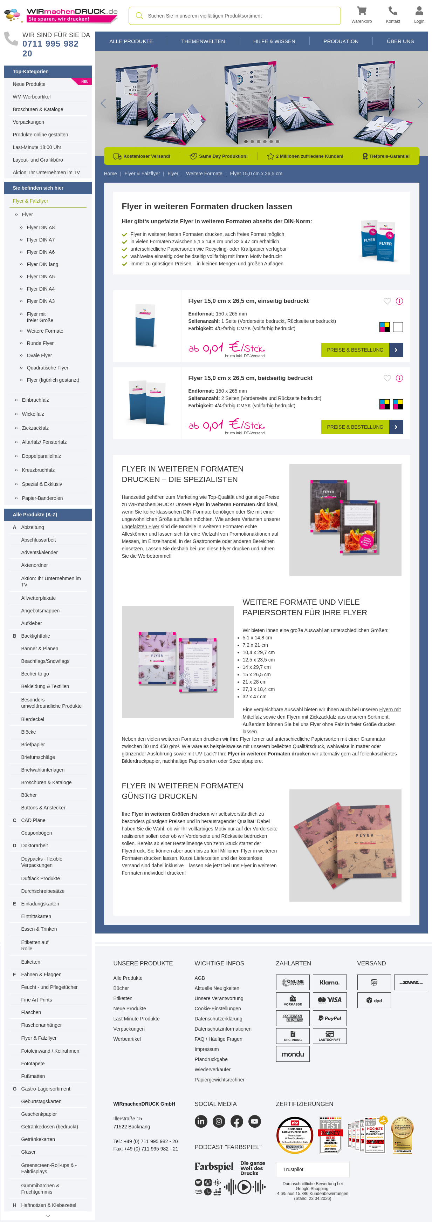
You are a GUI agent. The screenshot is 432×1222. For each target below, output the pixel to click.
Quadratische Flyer (47, 368)
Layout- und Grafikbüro (38, 159)
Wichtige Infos (220, 963)
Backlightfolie (35, 635)
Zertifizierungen (305, 1104)
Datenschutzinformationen (223, 1029)
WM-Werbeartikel (32, 96)
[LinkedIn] (201, 1121)
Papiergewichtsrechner (220, 1079)
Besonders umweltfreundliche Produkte (51, 703)
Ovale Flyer (39, 355)
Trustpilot (293, 1169)
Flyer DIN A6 (41, 252)
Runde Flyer (40, 343)
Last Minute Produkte (137, 1018)
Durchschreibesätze (43, 891)
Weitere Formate (45, 331)
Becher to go (35, 673)
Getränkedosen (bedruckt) (49, 1126)
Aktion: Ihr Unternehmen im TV (46, 172)
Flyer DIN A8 (41, 227)
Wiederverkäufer (213, 1069)
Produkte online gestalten (40, 134)
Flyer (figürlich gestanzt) (53, 380)
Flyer (27, 214)
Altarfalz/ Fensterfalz (44, 442)
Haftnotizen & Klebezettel (48, 1205)
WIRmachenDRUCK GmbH (145, 1104)
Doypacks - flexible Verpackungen (42, 862)
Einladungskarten (40, 903)
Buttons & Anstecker (43, 807)
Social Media (216, 1104)
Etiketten (30, 961)
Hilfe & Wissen (274, 41)
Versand (371, 963)
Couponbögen (36, 832)
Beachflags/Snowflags (45, 661)
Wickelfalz (33, 414)
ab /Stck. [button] (226, 348)
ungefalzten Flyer (140, 526)
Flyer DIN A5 (41, 276)
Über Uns (400, 41)
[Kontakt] (393, 16)
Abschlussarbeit (38, 539)
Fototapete (33, 1063)
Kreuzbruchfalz (38, 470)
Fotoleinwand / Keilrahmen (50, 1050)
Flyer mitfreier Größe (40, 317)
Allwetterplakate (38, 598)
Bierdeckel (32, 719)
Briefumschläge (38, 757)
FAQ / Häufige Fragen (218, 1039)
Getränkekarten (38, 1139)
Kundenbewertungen (321, 1193)
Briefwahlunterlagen (43, 769)
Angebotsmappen (40, 610)
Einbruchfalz (35, 400)
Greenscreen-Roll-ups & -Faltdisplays (49, 1168)
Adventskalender (39, 552)
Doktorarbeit (34, 845)
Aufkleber (31, 623)
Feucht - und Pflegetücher (49, 987)
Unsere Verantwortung (219, 998)
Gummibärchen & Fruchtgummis (40, 1189)
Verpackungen (28, 122)
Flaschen (31, 1012)
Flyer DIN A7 (41, 240)
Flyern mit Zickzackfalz (312, 717)
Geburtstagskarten (41, 1101)
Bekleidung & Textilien (45, 686)
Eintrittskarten (36, 916)
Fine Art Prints (36, 999)
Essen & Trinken (39, 928)
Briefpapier (33, 744)
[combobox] (235, 16)
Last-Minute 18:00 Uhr (37, 147)
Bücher (29, 795)
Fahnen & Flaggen (41, 974)
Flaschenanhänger (41, 1025)
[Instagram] (219, 1121)
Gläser (28, 1151)
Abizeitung (32, 527)
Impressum (207, 1049)
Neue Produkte (29, 84)
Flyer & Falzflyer (30, 201)
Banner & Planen (40, 648)
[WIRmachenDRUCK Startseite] (61, 15)
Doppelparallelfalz (41, 456)
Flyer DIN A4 (41, 289)
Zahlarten (293, 963)
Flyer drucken (235, 548)
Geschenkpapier (39, 1114)
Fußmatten (33, 1076)
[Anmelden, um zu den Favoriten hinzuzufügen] (387, 301)
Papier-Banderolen (42, 498)
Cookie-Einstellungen (218, 1008)
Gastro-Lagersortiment (45, 1088)
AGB (200, 978)
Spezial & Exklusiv (42, 484)
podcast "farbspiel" (228, 1147)
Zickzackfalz (35, 428)
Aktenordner (34, 565)
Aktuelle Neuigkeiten (217, 988)
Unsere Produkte (143, 963)
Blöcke (28, 731)
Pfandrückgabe (211, 1059)
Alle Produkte (131, 41)
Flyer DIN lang (42, 264)
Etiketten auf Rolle (35, 945)
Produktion (340, 41)
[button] (361, 16)
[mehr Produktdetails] (399, 301)
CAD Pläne (33, 820)
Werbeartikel (127, 1039)
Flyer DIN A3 (41, 301)
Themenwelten (203, 41)
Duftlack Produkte (40, 878)
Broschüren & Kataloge (38, 109)
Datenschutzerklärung (218, 1018)
